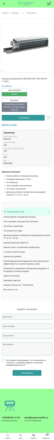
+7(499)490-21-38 (11, 417)
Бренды (15, 13)
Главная (5, 13)
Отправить (27, 373)
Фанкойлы (31, 13)
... (22, 13)
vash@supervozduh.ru (36, 417)
